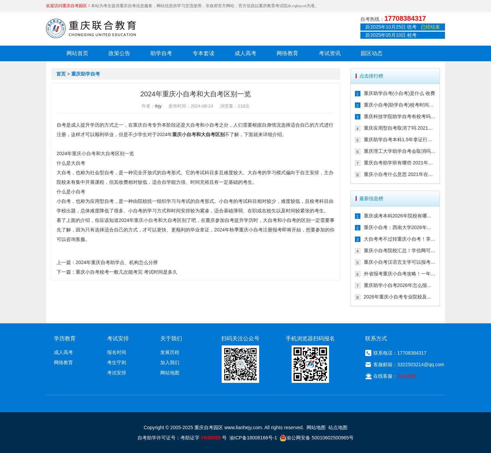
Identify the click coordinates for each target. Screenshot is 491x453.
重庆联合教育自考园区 (91, 28)
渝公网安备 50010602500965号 (317, 437)
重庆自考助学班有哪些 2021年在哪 (400, 162)
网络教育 (287, 53)
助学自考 (161, 53)
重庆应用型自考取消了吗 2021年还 (400, 128)
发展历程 (169, 352)
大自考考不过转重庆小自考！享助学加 (400, 239)
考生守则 (116, 362)
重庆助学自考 (85, 74)
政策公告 (119, 53)
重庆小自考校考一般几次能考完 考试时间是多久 (126, 272)
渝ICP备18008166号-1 (253, 437)
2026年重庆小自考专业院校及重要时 (400, 297)
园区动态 (372, 53)
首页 (61, 74)
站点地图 (337, 427)
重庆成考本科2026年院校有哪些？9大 (400, 216)
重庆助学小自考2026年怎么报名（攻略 (400, 285)
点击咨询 (406, 376)
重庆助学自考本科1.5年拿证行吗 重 (400, 139)
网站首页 (77, 53)
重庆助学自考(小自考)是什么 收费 (399, 93)
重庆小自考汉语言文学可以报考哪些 (400, 262)
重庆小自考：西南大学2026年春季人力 (400, 227)
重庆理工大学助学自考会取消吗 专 (400, 151)
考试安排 (116, 372)
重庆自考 (142, 125)
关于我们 (171, 338)
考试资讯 (330, 53)
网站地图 (169, 372)
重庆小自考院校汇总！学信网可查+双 (400, 250)
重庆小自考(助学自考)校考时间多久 (400, 105)
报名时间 (116, 352)
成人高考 (245, 53)
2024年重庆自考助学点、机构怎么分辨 (117, 262)
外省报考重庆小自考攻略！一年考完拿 (400, 273)
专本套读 (203, 53)
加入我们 (169, 362)
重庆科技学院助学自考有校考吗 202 (400, 116)
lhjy (158, 106)
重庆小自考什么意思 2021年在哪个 (400, 174)
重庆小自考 (184, 134)
